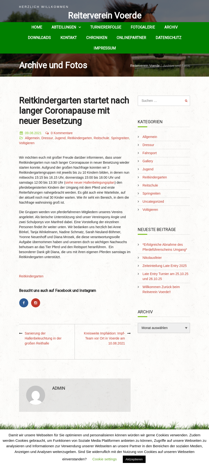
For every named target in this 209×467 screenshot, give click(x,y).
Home (36, 27)
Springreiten (120, 138)
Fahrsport (149, 153)
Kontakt (68, 37)
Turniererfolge (105, 27)
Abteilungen (64, 27)
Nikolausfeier (152, 258)
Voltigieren (26, 143)
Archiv (171, 27)
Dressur (47, 138)
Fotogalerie (143, 27)
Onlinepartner (131, 37)
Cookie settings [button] (104, 459)
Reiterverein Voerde (104, 16)
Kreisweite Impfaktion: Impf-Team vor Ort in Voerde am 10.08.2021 (104, 338)
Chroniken (96, 37)
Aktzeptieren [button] (134, 459)
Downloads (39, 37)
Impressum (105, 48)
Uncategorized (153, 201)
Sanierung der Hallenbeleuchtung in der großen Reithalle (43, 338)
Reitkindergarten (79, 138)
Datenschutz (168, 37)
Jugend (60, 138)
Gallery (147, 161)
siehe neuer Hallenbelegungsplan (90, 182)
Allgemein (32, 138)
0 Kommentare (59, 133)
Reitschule (101, 138)
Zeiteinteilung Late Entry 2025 (164, 266)
